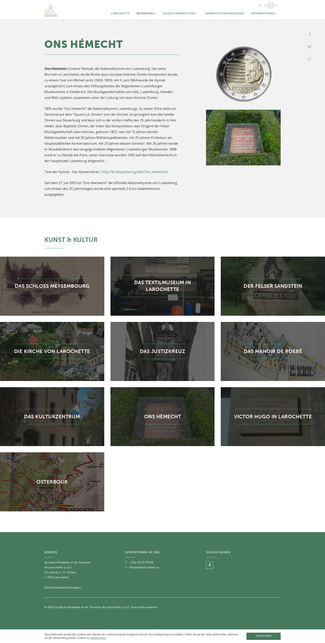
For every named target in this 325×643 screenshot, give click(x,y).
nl (276, 5)
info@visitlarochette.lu (144, 567)
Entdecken (146, 13)
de (270, 5)
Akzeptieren (264, 636)
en (265, 5)
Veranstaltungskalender (224, 13)
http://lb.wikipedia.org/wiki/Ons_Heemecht (135, 172)
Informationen (264, 13)
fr (260, 5)
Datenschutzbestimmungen (62, 587)
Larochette (120, 13)
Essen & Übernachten (180, 13)
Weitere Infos (98, 638)
